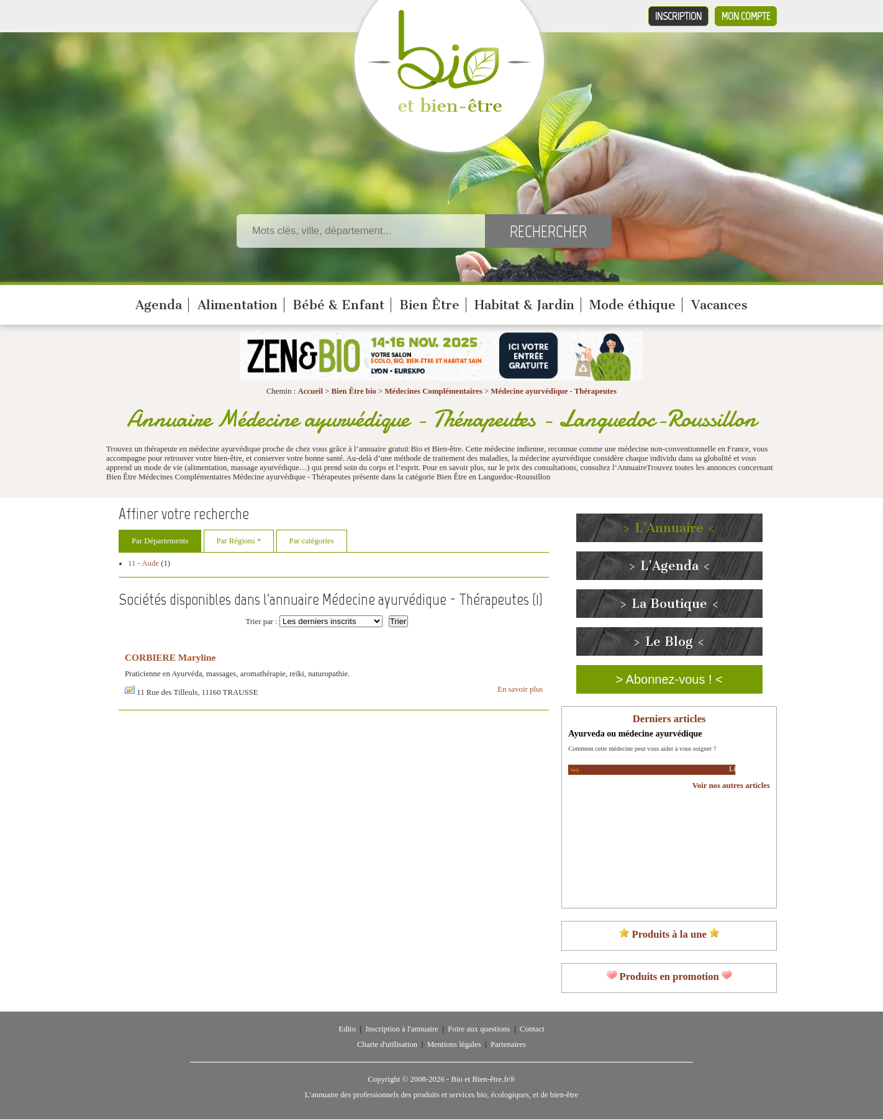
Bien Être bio (354, 391)
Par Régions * (239, 541)
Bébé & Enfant (338, 304)
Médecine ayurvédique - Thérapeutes (554, 391)
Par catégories (311, 541)
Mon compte (746, 16)
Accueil (310, 391)
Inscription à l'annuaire (401, 1029)
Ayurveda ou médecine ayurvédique (635, 733)
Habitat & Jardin (524, 304)
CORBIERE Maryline (170, 657)
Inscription (678, 16)
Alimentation (237, 304)
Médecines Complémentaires (433, 391)
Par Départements (160, 541)
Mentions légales (454, 1044)
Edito (347, 1029)
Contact (532, 1029)
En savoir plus (520, 689)
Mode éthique (632, 304)
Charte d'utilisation (387, 1044)
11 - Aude (143, 563)
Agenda (158, 304)
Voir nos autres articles (731, 785)
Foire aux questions (479, 1029)
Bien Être (429, 304)
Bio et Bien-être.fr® (483, 1079)
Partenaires (508, 1044)
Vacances (719, 304)
